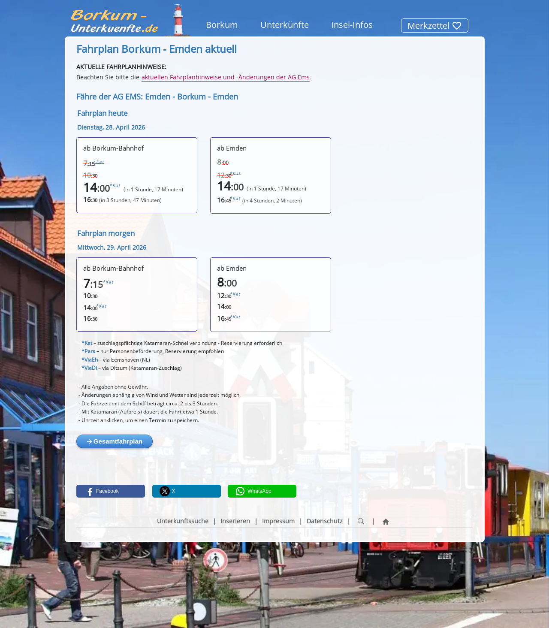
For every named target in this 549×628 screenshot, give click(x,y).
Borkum (222, 24)
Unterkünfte (284, 24)
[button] (110, 491)
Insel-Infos (352, 24)
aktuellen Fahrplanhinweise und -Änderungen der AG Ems (226, 77)
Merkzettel (434, 25)
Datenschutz (325, 521)
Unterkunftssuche (182, 521)
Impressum (278, 521)
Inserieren (235, 521)
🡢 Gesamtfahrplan (114, 441)
